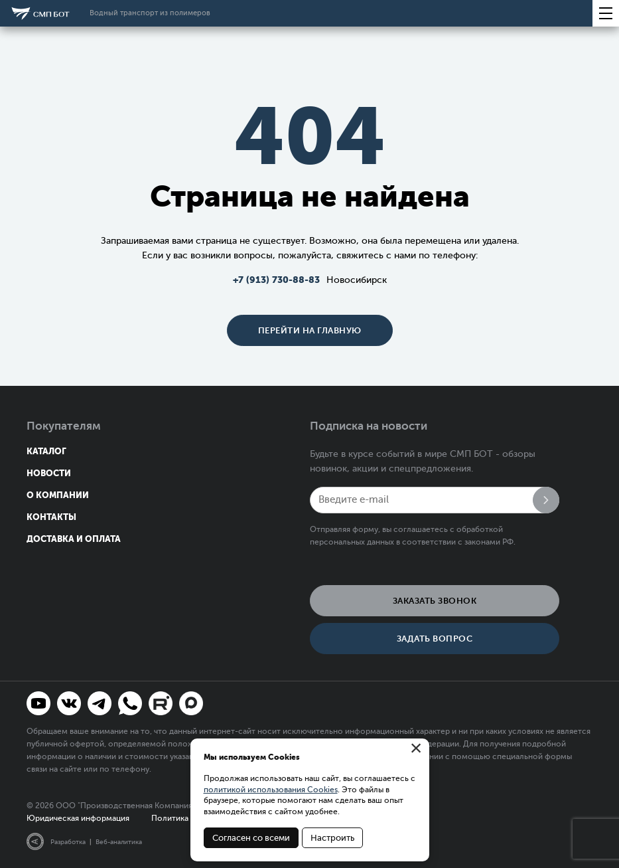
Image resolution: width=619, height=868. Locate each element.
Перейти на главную (310, 330)
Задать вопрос (435, 639)
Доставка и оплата (74, 539)
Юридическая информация (78, 818)
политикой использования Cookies (271, 789)
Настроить (332, 838)
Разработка (68, 841)
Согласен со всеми (251, 838)
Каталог (46, 451)
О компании (58, 495)
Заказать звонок (435, 601)
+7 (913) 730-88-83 (276, 279)
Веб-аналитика (119, 841)
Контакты (51, 517)
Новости (49, 473)
